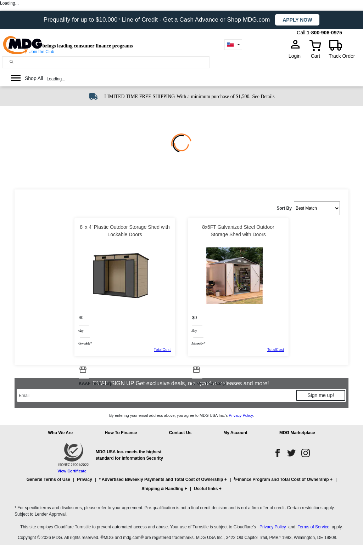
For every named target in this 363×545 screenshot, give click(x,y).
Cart (315, 56)
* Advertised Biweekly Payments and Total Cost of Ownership (161, 479)
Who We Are (60, 432)
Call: (302, 32)
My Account (235, 432)
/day (80, 330)
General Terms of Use (48, 479)
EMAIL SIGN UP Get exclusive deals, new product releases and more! (181, 383)
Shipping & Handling (162, 488)
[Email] (156, 395)
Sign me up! (320, 395)
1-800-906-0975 (324, 32)
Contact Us (180, 432)
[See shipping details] (263, 96)
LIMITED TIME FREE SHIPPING (139, 96)
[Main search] (11, 62)
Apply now (297, 20)
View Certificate (71, 471)
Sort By (284, 208)
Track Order (342, 56)
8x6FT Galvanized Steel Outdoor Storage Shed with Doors (238, 230)
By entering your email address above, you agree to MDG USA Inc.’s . (181, 415)
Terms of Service (313, 526)
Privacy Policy (241, 415)
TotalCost (162, 350)
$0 (81, 317)
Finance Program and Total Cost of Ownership (281, 479)
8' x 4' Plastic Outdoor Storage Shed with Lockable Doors (125, 230)
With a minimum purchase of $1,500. (214, 96)
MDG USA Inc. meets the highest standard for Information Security (129, 455)
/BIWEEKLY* (85, 343)
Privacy (84, 479)
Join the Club (41, 51)
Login (297, 56)
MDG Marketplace (297, 432)
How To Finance (121, 432)
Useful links (206, 488)
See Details (263, 96)
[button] (181, 487)
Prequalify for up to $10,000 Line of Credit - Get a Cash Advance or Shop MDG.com (158, 19)
